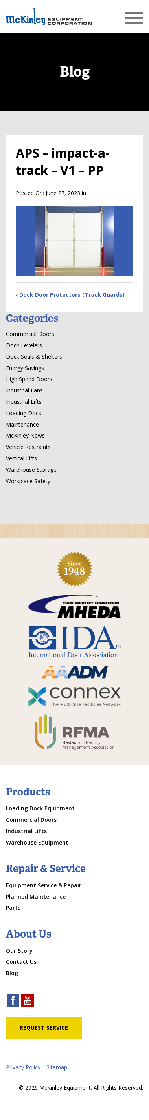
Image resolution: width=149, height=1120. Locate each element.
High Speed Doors (29, 379)
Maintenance (22, 424)
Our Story (19, 950)
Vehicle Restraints (28, 447)
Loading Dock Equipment (40, 808)
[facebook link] (13, 1001)
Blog (12, 973)
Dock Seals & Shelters (34, 356)
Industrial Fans (24, 390)
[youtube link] (27, 1001)
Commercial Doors (30, 333)
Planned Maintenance (36, 896)
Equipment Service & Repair (43, 885)
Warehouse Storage (31, 469)
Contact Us (21, 961)
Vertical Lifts (21, 458)
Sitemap (56, 1067)
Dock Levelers (24, 345)
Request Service (44, 1027)
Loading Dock (23, 413)
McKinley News (25, 435)
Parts (13, 907)
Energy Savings (25, 368)
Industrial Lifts (24, 401)
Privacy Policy (23, 1067)
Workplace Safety (28, 481)
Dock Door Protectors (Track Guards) (72, 294)
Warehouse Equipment (37, 842)
